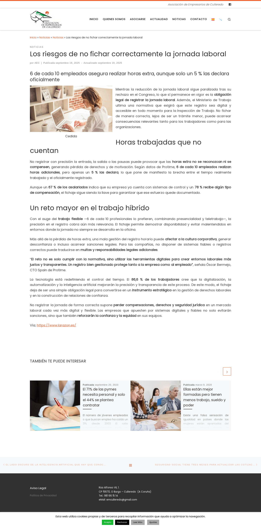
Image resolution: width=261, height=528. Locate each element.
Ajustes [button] (153, 522)
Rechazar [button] (122, 522)
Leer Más (137, 522)
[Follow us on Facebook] (230, 4)
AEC (37, 63)
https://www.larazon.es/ (56, 325)
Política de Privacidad (43, 493)
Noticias (44, 37)
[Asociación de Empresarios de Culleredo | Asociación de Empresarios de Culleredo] (46, 18)
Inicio (33, 37)
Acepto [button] (107, 522)
